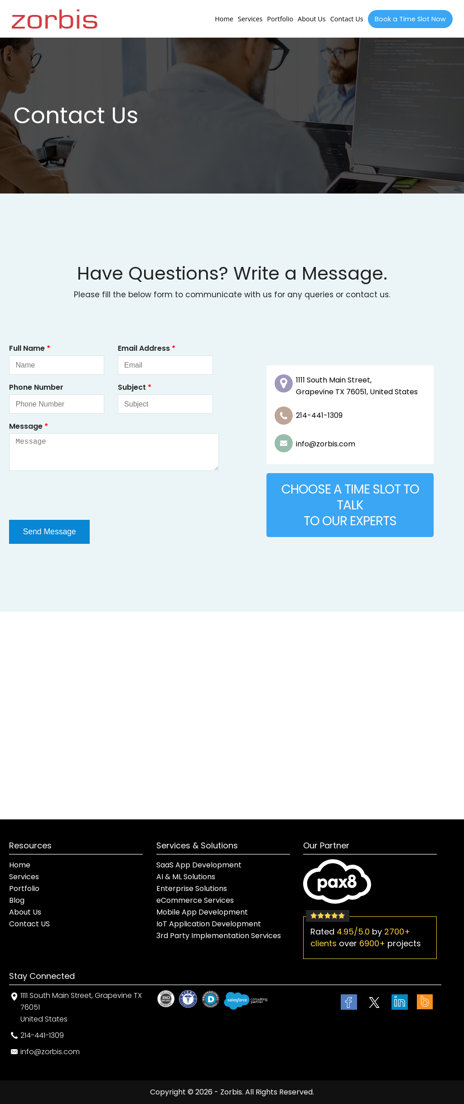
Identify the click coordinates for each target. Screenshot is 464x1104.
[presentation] (78, 495)
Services (250, 19)
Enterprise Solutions (191, 888)
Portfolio (280, 19)
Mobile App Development (202, 912)
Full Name (29, 348)
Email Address (146, 348)
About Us (312, 19)
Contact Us (346, 19)
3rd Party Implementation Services (218, 935)
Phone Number (36, 387)
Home (224, 19)
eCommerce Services (195, 900)
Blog (16, 900)
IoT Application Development (208, 924)
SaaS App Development (199, 865)
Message (28, 426)
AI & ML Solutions (185, 877)
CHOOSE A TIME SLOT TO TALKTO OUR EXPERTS (350, 505)
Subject (134, 387)
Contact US (29, 924)
